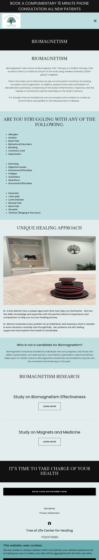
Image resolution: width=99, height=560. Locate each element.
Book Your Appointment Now (49, 491)
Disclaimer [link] (49, 508)
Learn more (49, 406)
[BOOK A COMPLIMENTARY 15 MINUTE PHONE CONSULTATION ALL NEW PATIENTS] (49, 6)
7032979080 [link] (49, 537)
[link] (11, 21)
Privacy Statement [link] (49, 513)
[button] (95, 21)
